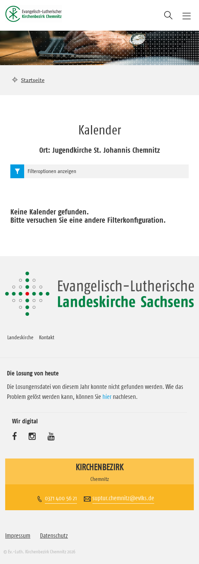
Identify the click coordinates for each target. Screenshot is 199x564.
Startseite (32, 80)
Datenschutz (54, 536)
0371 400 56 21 (61, 498)
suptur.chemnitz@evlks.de (123, 498)
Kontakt (46, 337)
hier (106, 397)
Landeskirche (20, 337)
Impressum (17, 536)
